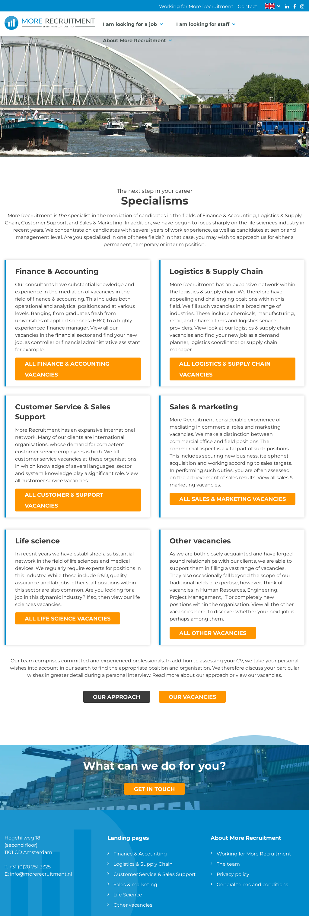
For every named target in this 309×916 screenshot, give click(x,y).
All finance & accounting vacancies (67, 369)
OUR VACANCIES (192, 696)
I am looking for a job (130, 24)
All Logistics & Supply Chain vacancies (225, 369)
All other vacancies (212, 632)
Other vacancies (132, 905)
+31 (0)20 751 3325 (30, 866)
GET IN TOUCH (154, 789)
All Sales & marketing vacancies (232, 498)
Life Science (127, 894)
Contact (247, 6)
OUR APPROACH (116, 696)
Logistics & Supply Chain (143, 864)
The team (228, 864)
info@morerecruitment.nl (41, 874)
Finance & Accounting (140, 853)
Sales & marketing (135, 884)
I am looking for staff (202, 24)
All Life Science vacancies (67, 618)
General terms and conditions (252, 884)
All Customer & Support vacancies (64, 500)
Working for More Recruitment (196, 6)
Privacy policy (233, 874)
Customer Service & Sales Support (154, 874)
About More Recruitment (134, 40)
